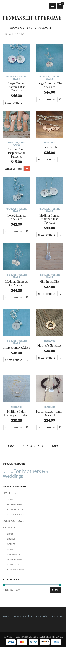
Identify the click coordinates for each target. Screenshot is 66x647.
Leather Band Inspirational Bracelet (16, 153)
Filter (55, 590)
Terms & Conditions (23, 616)
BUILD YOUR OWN (13, 520)
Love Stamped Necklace (16, 217)
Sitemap (6, 616)
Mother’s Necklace (49, 345)
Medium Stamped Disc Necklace (16, 283)
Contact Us (57, 616)
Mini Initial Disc (49, 281)
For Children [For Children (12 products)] (8, 472)
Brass (10, 533)
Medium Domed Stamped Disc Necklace (49, 219)
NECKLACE (11, 76)
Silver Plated (19, 143)
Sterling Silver (20, 77)
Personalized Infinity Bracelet (49, 413)
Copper (11, 544)
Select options (13, 102)
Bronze (11, 539)
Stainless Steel (15, 509)
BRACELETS (12, 142)
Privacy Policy (42, 616)
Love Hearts (49, 147)
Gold (10, 499)
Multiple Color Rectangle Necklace (16, 413)
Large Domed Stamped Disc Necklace (16, 86)
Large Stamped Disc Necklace (49, 85)
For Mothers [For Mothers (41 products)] (27, 471)
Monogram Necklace (16, 347)
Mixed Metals (14, 554)
